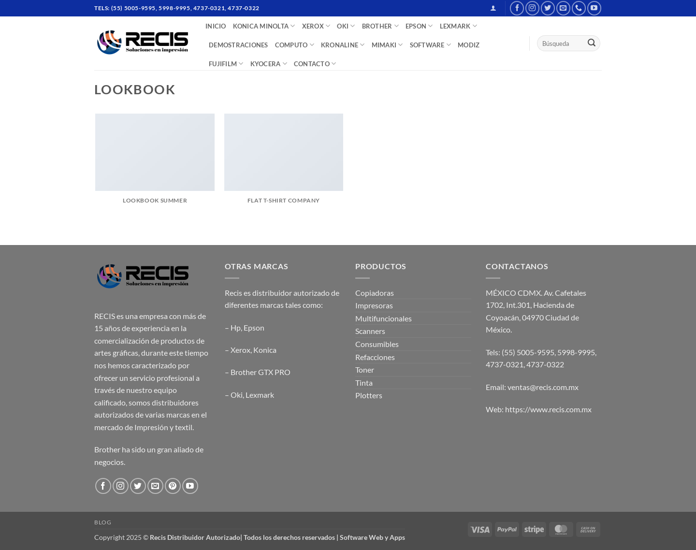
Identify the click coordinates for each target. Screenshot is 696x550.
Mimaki (387, 44)
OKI (346, 25)
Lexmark (260, 394)
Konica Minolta (264, 25)
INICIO (215, 26)
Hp (236, 327)
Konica (264, 349)
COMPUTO (294, 44)
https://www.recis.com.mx (548, 409)
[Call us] (579, 8)
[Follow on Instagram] (532, 8)
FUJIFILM (226, 63)
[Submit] (591, 43)
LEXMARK (458, 25)
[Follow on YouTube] (594, 8)
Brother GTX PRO (260, 371)
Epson (254, 327)
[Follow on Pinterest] (173, 486)
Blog (102, 522)
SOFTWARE (430, 44)
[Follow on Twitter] (548, 8)
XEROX (316, 25)
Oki (237, 394)
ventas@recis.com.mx (543, 386)
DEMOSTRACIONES (238, 45)
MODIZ (468, 45)
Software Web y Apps (372, 537)
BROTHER (380, 25)
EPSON (419, 25)
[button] (493, 8)
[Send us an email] (563, 8)
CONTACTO (315, 63)
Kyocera (268, 63)
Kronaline (343, 44)
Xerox (240, 349)
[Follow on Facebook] (517, 8)
